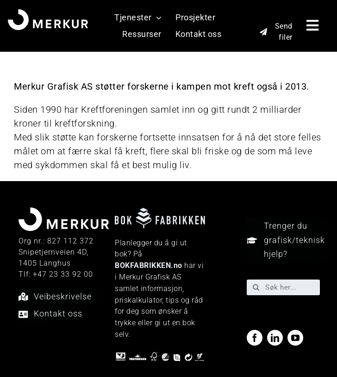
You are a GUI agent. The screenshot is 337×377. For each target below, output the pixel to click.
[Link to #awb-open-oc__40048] (312, 25)
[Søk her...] (283, 287)
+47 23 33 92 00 (63, 274)
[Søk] (256, 287)
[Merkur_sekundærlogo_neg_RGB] (48, 13)
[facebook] (254, 338)
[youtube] (295, 338)
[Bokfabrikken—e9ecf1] (160, 212)
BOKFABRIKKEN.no (148, 265)
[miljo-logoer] (160, 356)
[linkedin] (275, 338)
